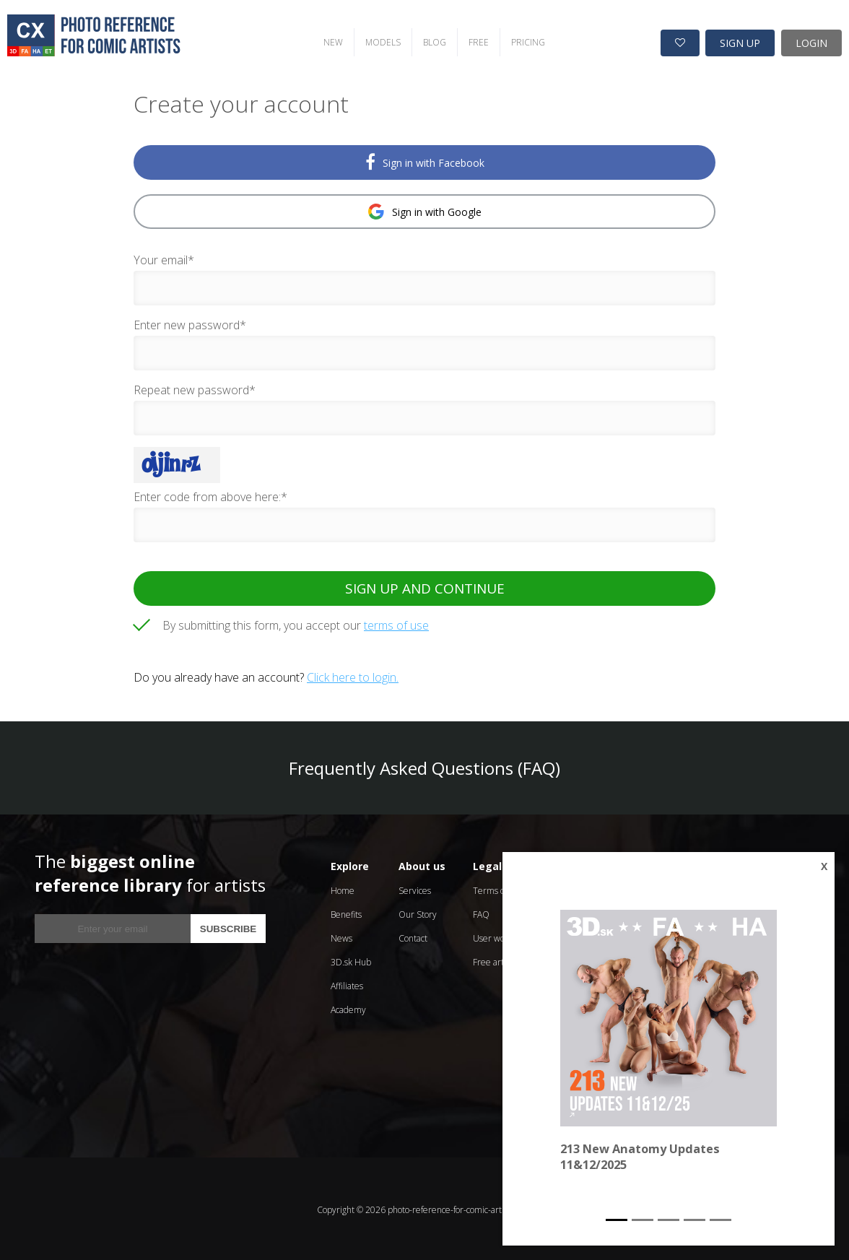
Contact (413, 936)
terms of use (396, 623)
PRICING (522, 40)
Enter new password (190, 323)
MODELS (377, 40)
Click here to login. (353, 675)
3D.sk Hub (351, 960)
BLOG (428, 40)
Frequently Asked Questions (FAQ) (424, 766)
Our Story (418, 912)
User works (494, 936)
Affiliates (347, 984)
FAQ (481, 912)
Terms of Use (498, 888)
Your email (164, 258)
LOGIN (811, 41)
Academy (348, 1008)
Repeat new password (195, 388)
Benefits (346, 912)
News (341, 936)
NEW (327, 40)
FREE (473, 40)
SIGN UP (740, 41)
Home (342, 888)
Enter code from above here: (210, 495)
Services (415, 888)
